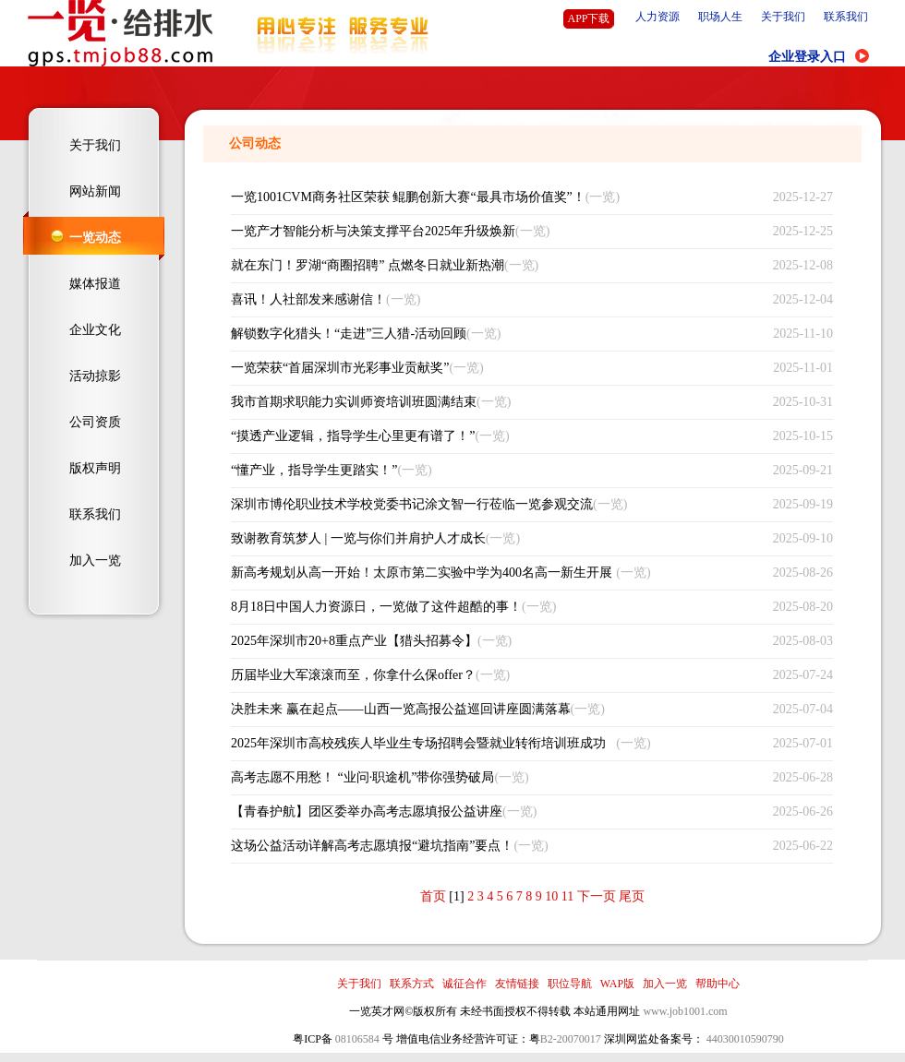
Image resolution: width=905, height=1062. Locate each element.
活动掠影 (95, 376)
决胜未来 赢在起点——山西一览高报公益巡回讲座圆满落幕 (401, 709)
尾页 (632, 896)
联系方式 (412, 983)
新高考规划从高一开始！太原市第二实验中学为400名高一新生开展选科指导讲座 (421, 578)
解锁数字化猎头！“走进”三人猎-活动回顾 (348, 333)
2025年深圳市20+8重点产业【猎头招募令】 (354, 641)
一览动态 (95, 238)
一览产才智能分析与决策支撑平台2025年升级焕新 (373, 231)
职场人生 (720, 16)
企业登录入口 (807, 57)
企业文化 (95, 330)
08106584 (357, 1038)
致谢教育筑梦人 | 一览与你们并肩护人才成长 (358, 538)
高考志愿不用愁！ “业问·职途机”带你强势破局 (362, 777)
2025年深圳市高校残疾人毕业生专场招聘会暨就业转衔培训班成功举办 (418, 748)
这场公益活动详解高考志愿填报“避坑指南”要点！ (372, 846)
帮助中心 (717, 983)
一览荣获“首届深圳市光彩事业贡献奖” (340, 368)
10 (551, 896)
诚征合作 (464, 983)
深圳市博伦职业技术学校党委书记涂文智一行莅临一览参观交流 (412, 504)
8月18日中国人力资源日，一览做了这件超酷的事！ (376, 607)
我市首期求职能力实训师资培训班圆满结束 (354, 402)
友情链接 (517, 983)
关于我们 (783, 16)
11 (567, 896)
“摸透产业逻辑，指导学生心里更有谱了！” (353, 436)
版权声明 (95, 468)
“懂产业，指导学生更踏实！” (314, 470)
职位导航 (570, 983)
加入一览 (95, 560)
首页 (433, 896)
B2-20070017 (570, 1038)
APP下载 (588, 18)
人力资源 (657, 16)
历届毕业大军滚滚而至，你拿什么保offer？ (353, 675)
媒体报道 (95, 284)
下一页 (596, 896)
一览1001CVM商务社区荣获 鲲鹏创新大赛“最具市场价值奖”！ (408, 197)
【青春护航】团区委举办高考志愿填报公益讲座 (366, 811)
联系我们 (846, 16)
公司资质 (95, 422)
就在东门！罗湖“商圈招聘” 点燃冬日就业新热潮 (367, 265)
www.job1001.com (685, 1011)
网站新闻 (95, 191)
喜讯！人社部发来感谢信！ (308, 299)
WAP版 (617, 983)
